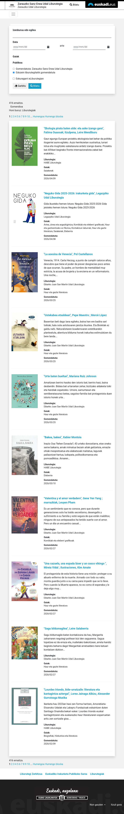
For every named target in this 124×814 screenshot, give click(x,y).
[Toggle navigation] (13, 14)
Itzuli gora (116, 804)
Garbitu (20, 85)
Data (15, 42)
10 (28, 116)
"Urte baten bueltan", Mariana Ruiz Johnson (70, 376)
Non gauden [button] (97, 804)
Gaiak (16, 56)
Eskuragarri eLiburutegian (30, 78)
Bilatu (74, 4)
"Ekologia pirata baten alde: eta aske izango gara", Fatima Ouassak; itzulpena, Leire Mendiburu (74, 130)
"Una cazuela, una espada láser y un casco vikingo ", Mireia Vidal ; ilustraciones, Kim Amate (75, 565)
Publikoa (17, 62)
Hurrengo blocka (54, 116)
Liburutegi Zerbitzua (31, 773)
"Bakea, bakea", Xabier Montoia (62, 437)
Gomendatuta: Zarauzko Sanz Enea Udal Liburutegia (44, 68)
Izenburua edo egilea (24, 30)
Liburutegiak (97, 773)
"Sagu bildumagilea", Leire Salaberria (66, 628)
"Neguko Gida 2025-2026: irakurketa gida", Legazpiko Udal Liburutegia (76, 195)
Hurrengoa (38, 116)
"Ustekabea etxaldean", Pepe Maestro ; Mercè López (75, 315)
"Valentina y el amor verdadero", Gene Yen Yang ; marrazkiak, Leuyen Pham (73, 500)
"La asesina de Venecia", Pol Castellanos (68, 254)
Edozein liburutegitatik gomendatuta (35, 72)
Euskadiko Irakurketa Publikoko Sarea (66, 773)
